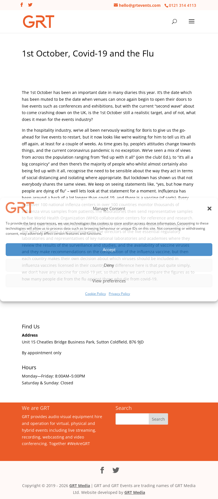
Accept (109, 249)
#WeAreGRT (78, 443)
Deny (109, 265)
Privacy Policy (119, 293)
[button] (209, 208)
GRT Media (79, 485)
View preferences (109, 281)
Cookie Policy (95, 293)
